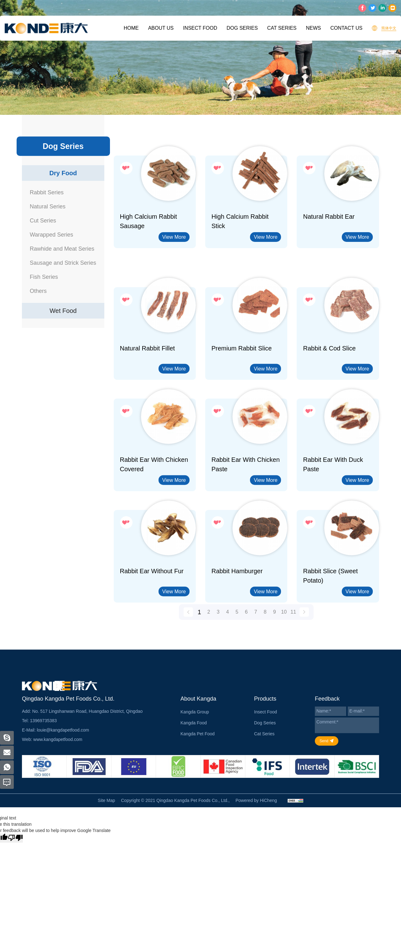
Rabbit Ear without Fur (152, 608)
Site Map (106, 800)
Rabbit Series (47, 192)
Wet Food (62, 310)
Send (324, 741)
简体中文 (388, 28)
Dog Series (242, 28)
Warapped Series (51, 235)
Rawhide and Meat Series (62, 249)
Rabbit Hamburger (237, 608)
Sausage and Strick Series (63, 263)
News (313, 28)
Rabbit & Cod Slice (329, 385)
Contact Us (346, 28)
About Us (161, 28)
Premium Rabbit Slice (241, 385)
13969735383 (43, 720)
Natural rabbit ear (329, 216)
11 (293, 617)
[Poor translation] (15, 838)
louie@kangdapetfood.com (63, 729)
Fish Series (44, 277)
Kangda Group (194, 711)
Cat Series (282, 28)
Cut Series (43, 220)
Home (131, 28)
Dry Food (63, 173)
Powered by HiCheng (256, 800)
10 (284, 617)
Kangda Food (193, 722)
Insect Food (200, 28)
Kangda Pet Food (197, 733)
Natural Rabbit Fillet (147, 385)
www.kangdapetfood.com (57, 739)
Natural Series (47, 206)
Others (38, 291)
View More (174, 237)
